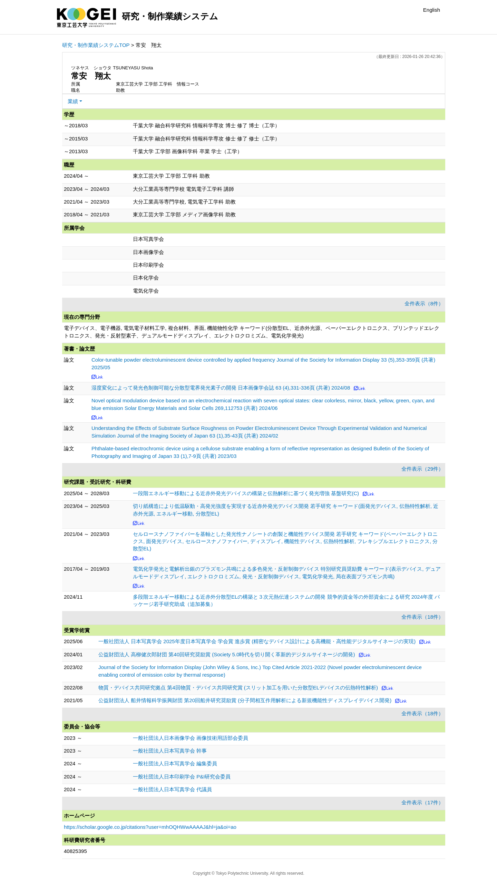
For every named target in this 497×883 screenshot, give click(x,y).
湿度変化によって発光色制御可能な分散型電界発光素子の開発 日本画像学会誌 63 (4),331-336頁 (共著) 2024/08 (220, 388)
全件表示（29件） (422, 469)
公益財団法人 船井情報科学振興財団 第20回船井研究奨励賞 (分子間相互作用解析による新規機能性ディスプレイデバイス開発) (244, 700)
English (431, 10)
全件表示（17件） (422, 802)
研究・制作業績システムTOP (96, 45)
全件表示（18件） (422, 617)
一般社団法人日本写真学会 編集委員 (175, 763)
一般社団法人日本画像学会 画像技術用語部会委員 (190, 738)
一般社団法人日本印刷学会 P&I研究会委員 (182, 776)
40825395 (75, 851)
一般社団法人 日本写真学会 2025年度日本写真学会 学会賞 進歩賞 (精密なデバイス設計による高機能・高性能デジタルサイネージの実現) (257, 641)
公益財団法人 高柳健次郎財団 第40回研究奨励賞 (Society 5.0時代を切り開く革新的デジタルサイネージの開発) (226, 654)
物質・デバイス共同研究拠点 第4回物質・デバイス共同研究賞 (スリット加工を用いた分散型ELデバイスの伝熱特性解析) (238, 687)
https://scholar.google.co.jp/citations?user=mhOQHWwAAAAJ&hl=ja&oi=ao (150, 827)
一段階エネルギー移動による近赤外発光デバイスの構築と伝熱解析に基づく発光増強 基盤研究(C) (246, 493)
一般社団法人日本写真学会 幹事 (170, 751)
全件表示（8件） (424, 303)
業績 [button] (73, 101)
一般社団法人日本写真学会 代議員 (172, 789)
